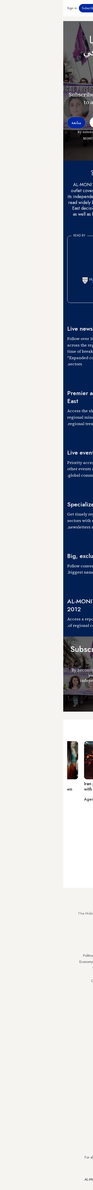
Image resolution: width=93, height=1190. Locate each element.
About (41, 1029)
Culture (40, 974)
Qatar (85, 999)
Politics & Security (33, 955)
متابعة (80, 698)
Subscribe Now (72, 932)
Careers (40, 1048)
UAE (86, 974)
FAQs (85, 1041)
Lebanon (83, 1006)
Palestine (83, 987)
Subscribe (25, 8)
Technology (37, 968)
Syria (85, 1012)
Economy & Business (31, 961)
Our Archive (37, 980)
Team (42, 1041)
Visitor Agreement (76, 1029)
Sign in (9, 8)
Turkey (84, 955)
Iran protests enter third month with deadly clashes (51, 786)
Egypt (85, 993)
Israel (85, 980)
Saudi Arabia (79, 961)
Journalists (39, 1035)
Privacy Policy (79, 1035)
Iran (86, 968)
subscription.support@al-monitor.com (63, 1148)
